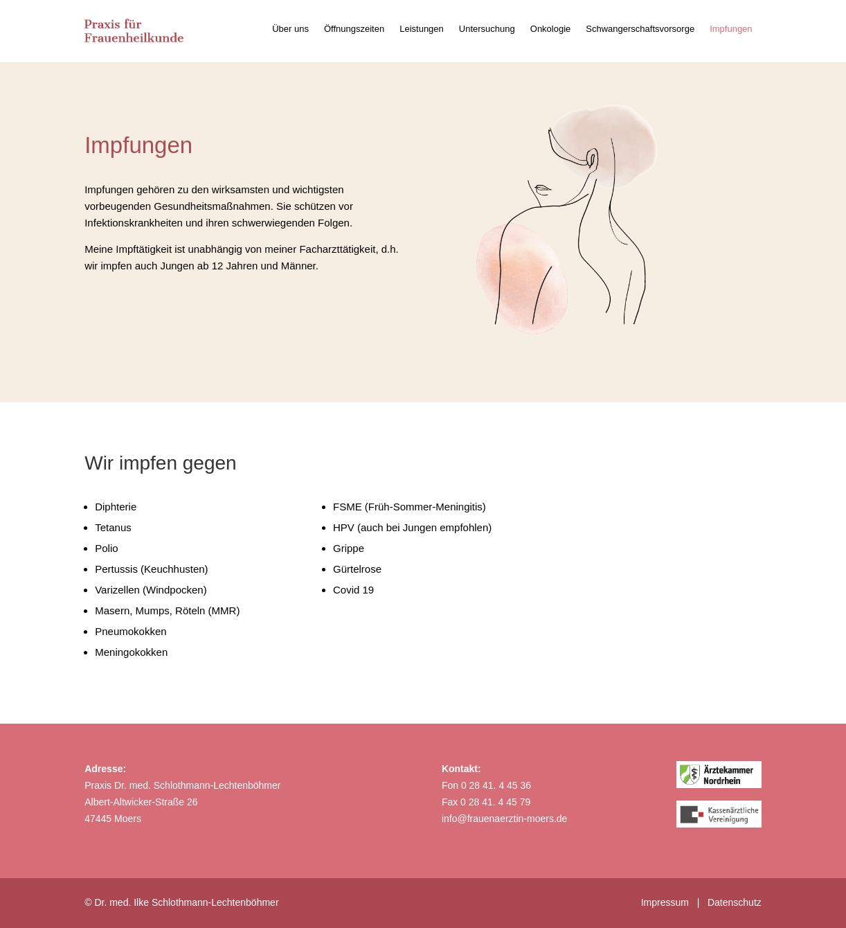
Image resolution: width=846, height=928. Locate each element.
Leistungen (421, 29)
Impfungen (731, 29)
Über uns (290, 29)
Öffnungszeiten (354, 29)
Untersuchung (487, 29)
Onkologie (550, 29)
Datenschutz (735, 902)
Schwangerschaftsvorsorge (640, 29)
